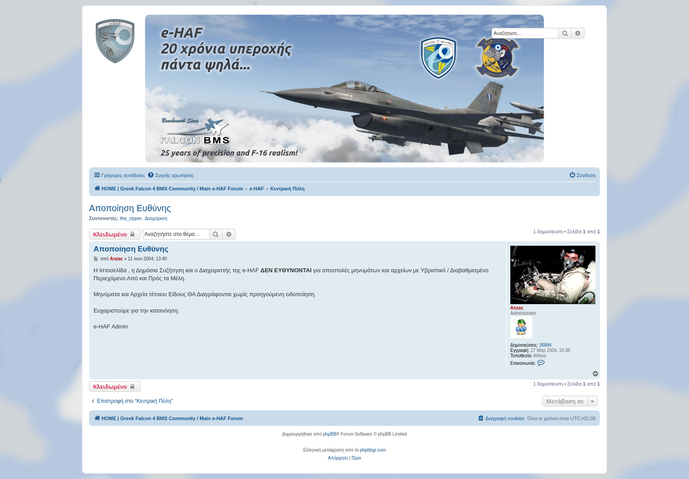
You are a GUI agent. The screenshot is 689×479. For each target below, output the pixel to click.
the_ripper (131, 218)
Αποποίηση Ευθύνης (130, 208)
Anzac (516, 307)
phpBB (329, 434)
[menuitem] (170, 175)
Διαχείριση (156, 218)
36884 (545, 345)
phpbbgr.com (373, 450)
